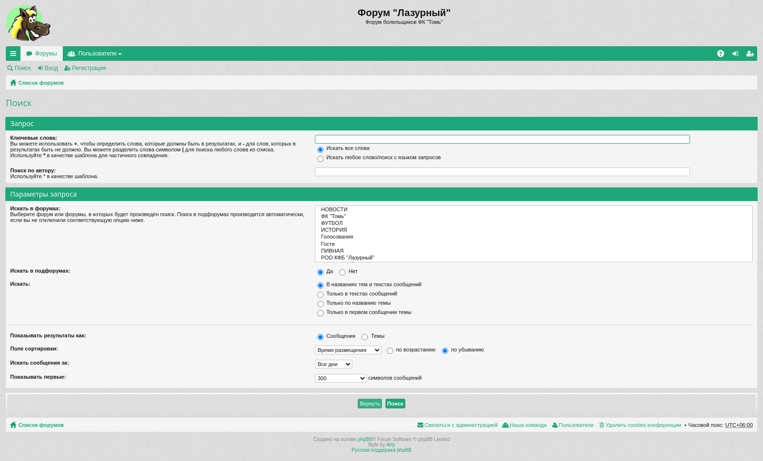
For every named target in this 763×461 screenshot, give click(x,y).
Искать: (20, 284)
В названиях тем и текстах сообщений (369, 284)
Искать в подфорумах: (40, 271)
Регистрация (89, 68)
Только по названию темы (354, 303)
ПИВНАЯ (534, 251)
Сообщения (336, 336)
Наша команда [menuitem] (528, 425)
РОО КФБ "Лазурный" (534, 258)
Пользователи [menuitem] (576, 425)
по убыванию (463, 349)
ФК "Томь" (534, 216)
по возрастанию (411, 349)
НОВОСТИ (534, 209)
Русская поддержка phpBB (381, 450)
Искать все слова (343, 148)
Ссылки (15, 55)
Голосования (534, 237)
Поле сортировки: (34, 348)
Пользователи (97, 53)
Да (325, 271)
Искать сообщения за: (39, 363)
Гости (534, 244)
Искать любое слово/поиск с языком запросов (379, 157)
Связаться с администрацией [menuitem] (461, 425)
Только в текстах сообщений (357, 293)
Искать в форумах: (35, 208)
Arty (390, 444)
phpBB (365, 439)
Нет (348, 271)
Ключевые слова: (33, 138)
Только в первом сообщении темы (364, 312)
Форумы (46, 53)
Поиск (23, 68)
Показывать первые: (38, 377)
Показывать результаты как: (48, 335)
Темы (373, 336)
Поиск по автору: (32, 170)
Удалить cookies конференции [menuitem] (643, 425)
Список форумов (41, 83)
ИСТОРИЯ (534, 230)
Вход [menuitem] (737, 55)
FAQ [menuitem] (724, 55)
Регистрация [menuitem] (751, 55)
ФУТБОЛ (534, 223)
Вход (51, 68)
